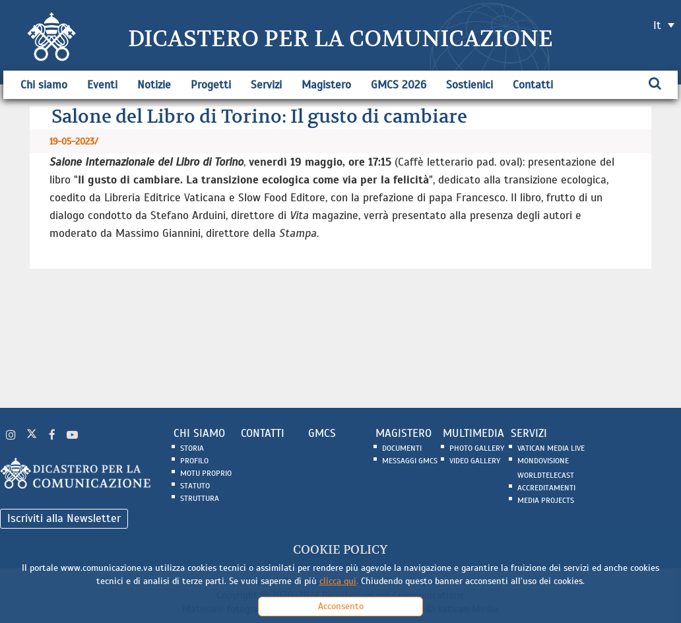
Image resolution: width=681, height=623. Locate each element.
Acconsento (341, 606)
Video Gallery (474, 460)
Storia (192, 448)
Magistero (326, 85)
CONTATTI (262, 433)
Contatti (533, 85)
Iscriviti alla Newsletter (64, 518)
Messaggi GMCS (410, 460)
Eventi (102, 85)
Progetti (211, 85)
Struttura (199, 498)
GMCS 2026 (398, 85)
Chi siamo (43, 85)
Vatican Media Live (551, 448)
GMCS (322, 433)
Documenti (402, 448)
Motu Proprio (206, 473)
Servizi (266, 85)
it (657, 25)
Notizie (154, 85)
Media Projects (545, 500)
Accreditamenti (546, 487)
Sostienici (469, 85)
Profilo (194, 460)
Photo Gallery (476, 448)
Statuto (195, 485)
